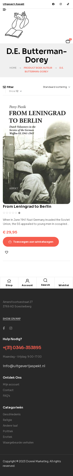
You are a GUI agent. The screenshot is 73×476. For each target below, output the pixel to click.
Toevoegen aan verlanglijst (6, 252)
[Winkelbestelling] (47, 87)
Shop (9, 285)
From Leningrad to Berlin (27, 206)
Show (12, 91)
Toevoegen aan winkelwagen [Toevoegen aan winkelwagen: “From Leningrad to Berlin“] (33, 241)
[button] (13, 4)
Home (13, 67)
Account (27, 285)
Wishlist (64, 285)
